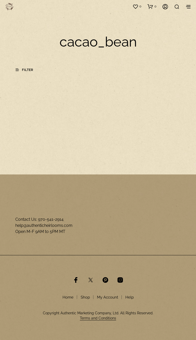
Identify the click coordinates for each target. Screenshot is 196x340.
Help (129, 297)
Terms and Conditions (98, 318)
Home (68, 297)
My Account (107, 297)
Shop (85, 297)
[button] (136, 6)
